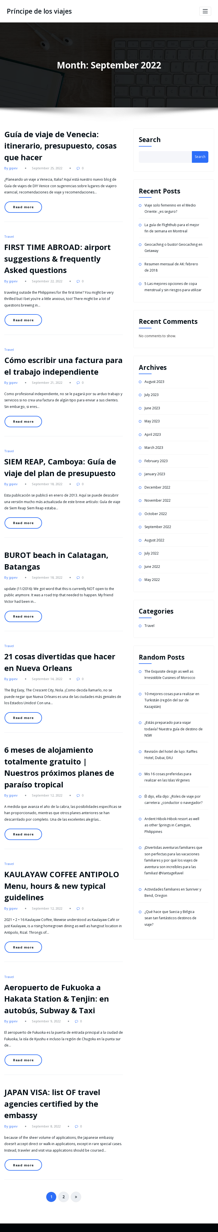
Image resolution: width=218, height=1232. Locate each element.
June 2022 (152, 566)
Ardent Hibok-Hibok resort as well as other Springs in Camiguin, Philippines (171, 825)
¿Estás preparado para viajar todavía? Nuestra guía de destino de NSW (173, 729)
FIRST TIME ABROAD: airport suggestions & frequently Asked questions (57, 258)
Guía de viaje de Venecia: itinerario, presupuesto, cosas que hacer (60, 145)
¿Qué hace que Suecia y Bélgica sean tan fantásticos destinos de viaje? (170, 918)
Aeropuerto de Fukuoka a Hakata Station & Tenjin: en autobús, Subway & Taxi (56, 999)
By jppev (11, 168)
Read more (23, 207)
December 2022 (157, 487)
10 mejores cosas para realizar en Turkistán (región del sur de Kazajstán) (171, 700)
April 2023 (152, 434)
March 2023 (153, 447)
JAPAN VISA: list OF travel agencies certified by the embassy (52, 1103)
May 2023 (152, 421)
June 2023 (152, 408)
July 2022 (151, 553)
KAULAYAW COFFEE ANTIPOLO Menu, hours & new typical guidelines (61, 885)
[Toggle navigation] (205, 11)
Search (150, 139)
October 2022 (155, 513)
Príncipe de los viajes (39, 11)
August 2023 (154, 381)
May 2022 (152, 579)
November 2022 (157, 500)
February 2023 (156, 460)
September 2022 (157, 526)
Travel (9, 236)
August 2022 (154, 540)
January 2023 (154, 474)
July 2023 (151, 394)
